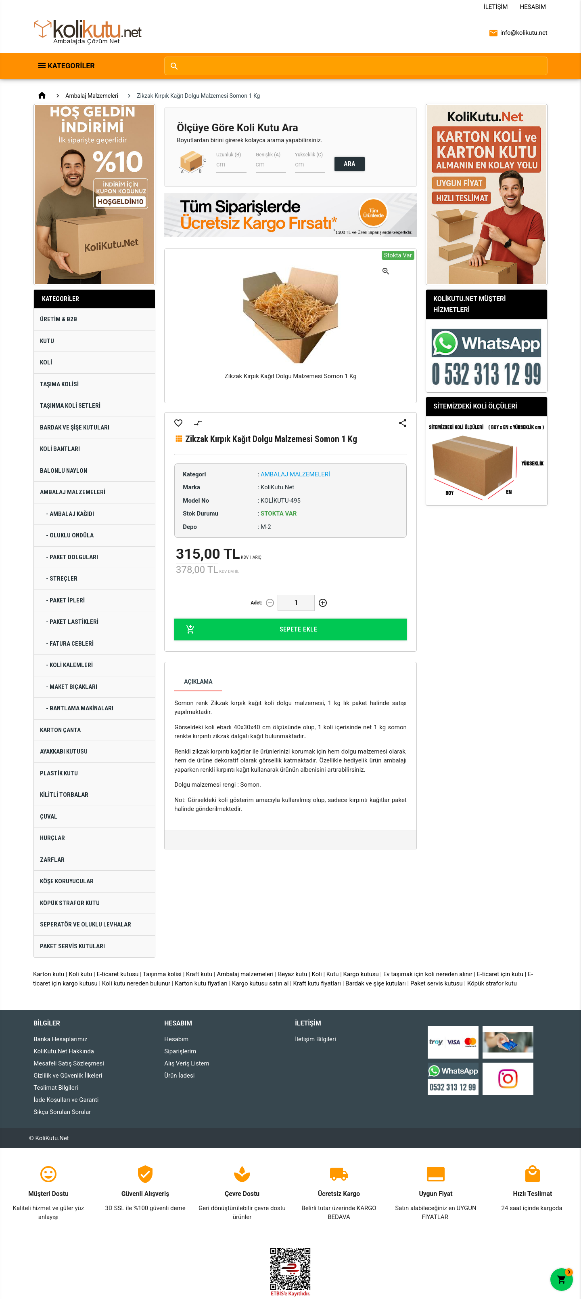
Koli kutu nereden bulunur (136, 983)
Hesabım (533, 7)
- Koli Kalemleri (69, 665)
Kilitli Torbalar (64, 794)
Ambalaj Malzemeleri (91, 96)
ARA (349, 164)
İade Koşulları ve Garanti (65, 1099)
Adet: (256, 603)
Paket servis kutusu (436, 983)
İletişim (496, 7)
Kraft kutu (199, 974)
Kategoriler (71, 65)
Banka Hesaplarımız (60, 1039)
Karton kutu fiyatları (201, 983)
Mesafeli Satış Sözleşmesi (68, 1063)
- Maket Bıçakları (71, 687)
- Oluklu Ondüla (70, 535)
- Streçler (61, 578)
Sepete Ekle (251, 629)
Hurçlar (52, 838)
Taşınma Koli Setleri (70, 405)
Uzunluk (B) (228, 155)
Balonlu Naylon (63, 470)
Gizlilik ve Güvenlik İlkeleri (67, 1075)
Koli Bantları (60, 449)
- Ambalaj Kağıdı (70, 514)
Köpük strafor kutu (492, 983)
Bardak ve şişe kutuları (375, 983)
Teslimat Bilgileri (55, 1087)
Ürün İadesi (179, 1075)
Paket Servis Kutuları (72, 946)
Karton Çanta (60, 730)
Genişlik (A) (268, 155)
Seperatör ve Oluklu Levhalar (85, 924)
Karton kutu (48, 974)
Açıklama (198, 681)
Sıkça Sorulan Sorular (62, 1112)
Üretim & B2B (58, 319)
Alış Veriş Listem (186, 1063)
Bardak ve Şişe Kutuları (74, 427)
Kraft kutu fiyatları (317, 983)
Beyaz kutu (292, 974)
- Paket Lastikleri (72, 621)
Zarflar (52, 859)
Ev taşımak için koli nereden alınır (427, 974)
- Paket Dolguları (72, 557)
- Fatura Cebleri (70, 643)
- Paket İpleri (65, 600)
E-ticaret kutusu (117, 974)
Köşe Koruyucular (67, 881)
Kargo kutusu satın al (260, 983)
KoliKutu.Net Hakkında (63, 1051)
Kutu (47, 341)
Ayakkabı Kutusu (64, 751)
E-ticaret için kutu (500, 974)
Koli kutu (80, 974)
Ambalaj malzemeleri (245, 974)
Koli (46, 362)
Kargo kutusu (361, 974)
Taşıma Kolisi (59, 384)
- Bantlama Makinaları (79, 708)
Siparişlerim (180, 1051)
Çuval (48, 816)
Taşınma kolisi (162, 974)
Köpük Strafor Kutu (70, 903)
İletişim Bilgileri (315, 1039)
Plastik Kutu (59, 773)
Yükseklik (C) (309, 155)
